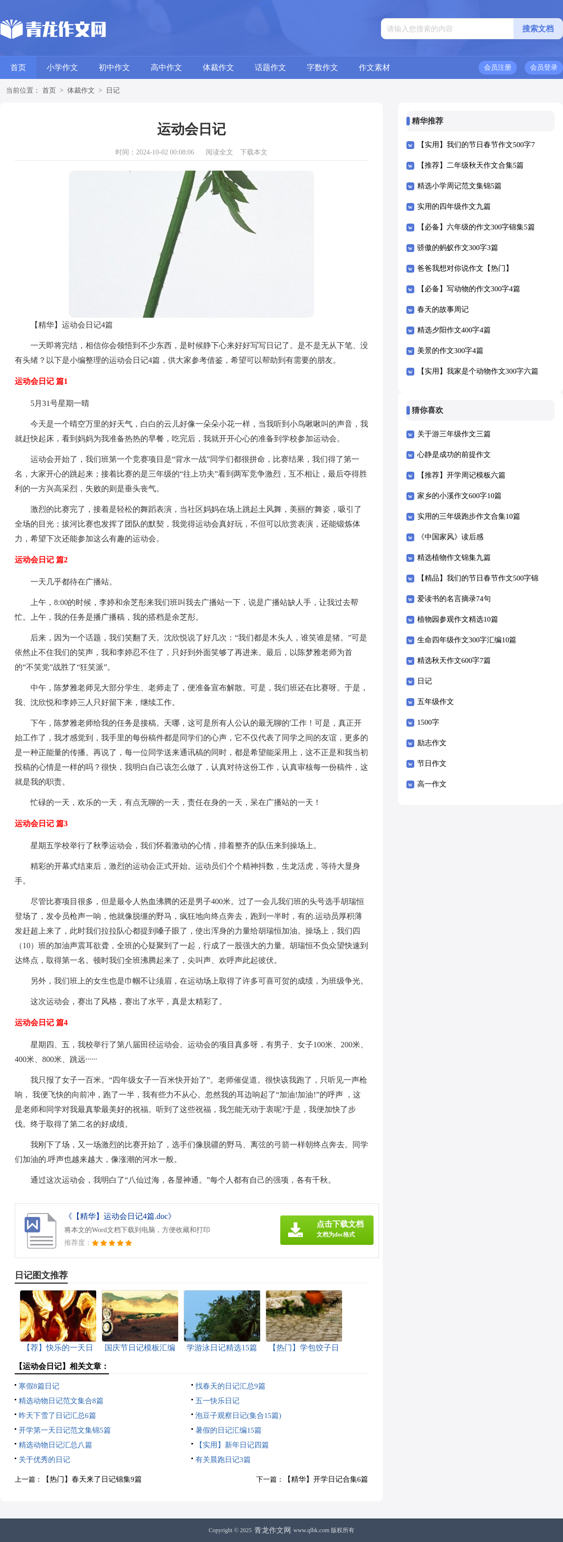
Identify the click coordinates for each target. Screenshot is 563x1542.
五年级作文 (435, 702)
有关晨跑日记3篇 (223, 1460)
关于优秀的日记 (44, 1460)
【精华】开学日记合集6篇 (326, 1479)
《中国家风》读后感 (450, 537)
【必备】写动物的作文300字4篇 (468, 289)
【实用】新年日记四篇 (232, 1445)
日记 (113, 90)
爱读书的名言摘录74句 (454, 599)
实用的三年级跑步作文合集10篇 (468, 516)
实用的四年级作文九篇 (454, 206)
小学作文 (62, 67)
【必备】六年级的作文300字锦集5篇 (476, 227)
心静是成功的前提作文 (454, 454)
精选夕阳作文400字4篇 (454, 330)
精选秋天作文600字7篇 (454, 660)
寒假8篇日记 (39, 1386)
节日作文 (432, 763)
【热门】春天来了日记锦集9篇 (92, 1479)
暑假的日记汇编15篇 (228, 1430)
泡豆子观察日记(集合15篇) (238, 1415)
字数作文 (322, 67)
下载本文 (254, 152)
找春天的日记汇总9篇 (230, 1386)
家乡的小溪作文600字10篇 (459, 496)
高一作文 (432, 784)
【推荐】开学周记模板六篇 (461, 475)
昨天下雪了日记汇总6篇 (57, 1415)
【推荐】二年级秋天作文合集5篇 (470, 165)
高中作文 (166, 67)
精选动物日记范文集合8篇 (61, 1401)
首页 (18, 67)
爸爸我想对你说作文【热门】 (465, 268)
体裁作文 (218, 67)
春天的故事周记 (443, 309)
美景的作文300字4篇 (450, 350)
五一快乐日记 (217, 1401)
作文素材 (374, 67)
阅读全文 (219, 152)
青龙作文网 (272, 1530)
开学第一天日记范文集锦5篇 (65, 1430)
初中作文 (114, 67)
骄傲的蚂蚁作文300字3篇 (457, 248)
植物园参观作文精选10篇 (457, 619)
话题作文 (270, 67)
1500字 (428, 722)
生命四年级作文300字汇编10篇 (467, 640)
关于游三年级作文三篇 (454, 434)
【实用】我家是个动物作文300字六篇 (478, 371)
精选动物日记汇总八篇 (55, 1445)
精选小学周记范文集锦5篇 (459, 186)
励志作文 (432, 743)
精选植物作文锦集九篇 (454, 557)
